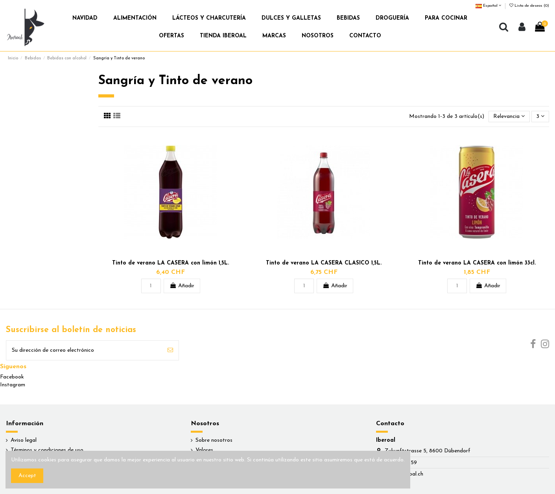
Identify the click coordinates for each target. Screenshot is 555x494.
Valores (204, 450)
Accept (27, 476)
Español (488, 6)
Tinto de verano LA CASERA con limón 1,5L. (170, 263)
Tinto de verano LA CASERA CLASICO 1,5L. (324, 263)
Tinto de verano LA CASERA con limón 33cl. (477, 263)
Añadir (182, 286)
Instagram (12, 385)
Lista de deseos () (529, 6)
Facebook (12, 377)
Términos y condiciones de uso (47, 450)
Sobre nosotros (213, 440)
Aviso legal (24, 440)
